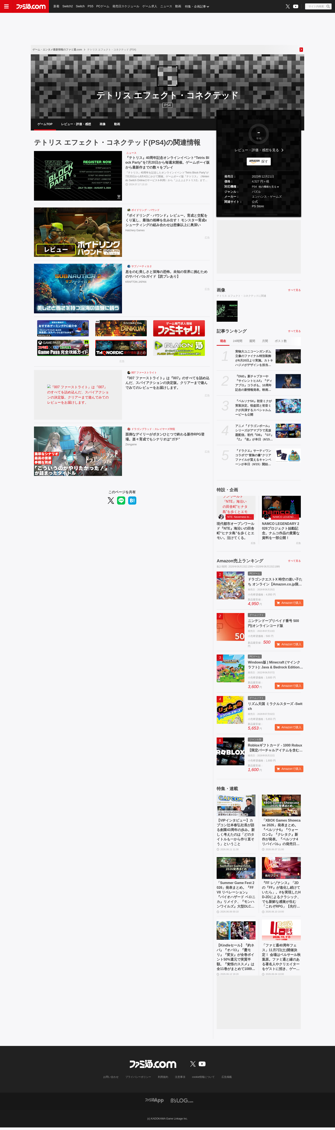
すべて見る (294, 290)
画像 (103, 124)
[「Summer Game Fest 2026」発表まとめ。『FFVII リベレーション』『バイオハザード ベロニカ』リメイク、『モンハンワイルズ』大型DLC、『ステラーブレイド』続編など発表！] (236, 869)
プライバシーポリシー (138, 1079)
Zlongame (131, 445)
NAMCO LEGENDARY (286, 517)
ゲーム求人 (149, 6)
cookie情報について (203, 1079)
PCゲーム (102, 6)
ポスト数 (281, 341)
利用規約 (163, 1079)
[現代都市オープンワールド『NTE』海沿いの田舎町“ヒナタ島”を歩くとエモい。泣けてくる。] (236, 507)
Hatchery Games (135, 230)
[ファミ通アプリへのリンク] (154, 1103)
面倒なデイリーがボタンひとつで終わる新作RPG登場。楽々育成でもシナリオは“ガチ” (165, 437)
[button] (258, 212)
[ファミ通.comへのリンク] (31, 6)
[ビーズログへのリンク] (182, 1103)
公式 (255, 202)
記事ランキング (232, 331)
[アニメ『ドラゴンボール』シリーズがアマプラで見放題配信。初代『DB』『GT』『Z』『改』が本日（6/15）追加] (288, 431)
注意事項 (180, 1079)
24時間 (237, 341)
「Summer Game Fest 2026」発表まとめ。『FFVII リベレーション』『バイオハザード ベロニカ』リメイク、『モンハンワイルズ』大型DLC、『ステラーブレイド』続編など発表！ (236, 897)
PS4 (167, 105)
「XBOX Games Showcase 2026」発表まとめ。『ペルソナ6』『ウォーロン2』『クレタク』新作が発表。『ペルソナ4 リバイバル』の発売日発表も (281, 834)
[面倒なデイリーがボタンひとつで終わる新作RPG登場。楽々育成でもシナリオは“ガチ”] (78, 452)
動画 (178, 6)
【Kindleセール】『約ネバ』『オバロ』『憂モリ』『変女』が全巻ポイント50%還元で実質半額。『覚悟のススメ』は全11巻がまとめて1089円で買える (236, 960)
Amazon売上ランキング (240, 561)
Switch (80, 6)
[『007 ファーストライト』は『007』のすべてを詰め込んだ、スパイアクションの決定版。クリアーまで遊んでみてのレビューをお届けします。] (78, 395)
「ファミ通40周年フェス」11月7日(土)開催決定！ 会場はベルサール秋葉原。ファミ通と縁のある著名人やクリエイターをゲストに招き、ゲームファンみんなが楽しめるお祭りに (281, 960)
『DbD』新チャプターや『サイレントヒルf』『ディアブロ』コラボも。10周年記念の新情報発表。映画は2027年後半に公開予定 (254, 384)
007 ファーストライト (144, 373)
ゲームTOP (45, 124)
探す (264, 162)
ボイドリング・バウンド (145, 210)
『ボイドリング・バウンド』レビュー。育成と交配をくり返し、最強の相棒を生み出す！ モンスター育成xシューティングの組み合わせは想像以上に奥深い (166, 220)
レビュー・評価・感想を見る (257, 151)
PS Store (258, 206)
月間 (265, 341)
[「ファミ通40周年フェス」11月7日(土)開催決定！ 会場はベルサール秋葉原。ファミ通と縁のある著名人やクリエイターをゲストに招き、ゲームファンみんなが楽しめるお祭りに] (281, 932)
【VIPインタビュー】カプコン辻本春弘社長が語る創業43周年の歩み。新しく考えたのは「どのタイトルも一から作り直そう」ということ (236, 833)
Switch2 (67, 6)
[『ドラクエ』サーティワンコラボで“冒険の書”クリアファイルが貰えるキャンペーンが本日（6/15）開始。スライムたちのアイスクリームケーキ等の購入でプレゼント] (288, 456)
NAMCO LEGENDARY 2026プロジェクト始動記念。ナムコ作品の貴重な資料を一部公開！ (281, 532)
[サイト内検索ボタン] (318, 6)
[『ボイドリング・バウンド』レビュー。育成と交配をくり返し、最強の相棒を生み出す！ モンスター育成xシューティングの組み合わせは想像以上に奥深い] (78, 233)
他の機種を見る (267, 187)
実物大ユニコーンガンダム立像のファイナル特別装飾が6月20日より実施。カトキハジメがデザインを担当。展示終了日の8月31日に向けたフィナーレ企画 (254, 359)
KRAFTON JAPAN (135, 282)
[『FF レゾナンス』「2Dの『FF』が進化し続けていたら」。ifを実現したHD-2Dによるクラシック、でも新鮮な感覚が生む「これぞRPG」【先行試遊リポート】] (281, 869)
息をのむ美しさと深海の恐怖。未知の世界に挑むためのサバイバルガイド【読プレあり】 (166, 275)
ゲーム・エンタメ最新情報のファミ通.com (57, 49)
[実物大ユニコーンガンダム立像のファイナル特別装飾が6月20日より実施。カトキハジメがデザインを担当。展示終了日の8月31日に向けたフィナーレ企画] (288, 357)
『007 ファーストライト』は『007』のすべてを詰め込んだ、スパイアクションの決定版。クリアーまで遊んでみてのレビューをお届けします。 (167, 383)
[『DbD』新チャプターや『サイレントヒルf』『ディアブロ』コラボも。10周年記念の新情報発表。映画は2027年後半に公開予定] (288, 382)
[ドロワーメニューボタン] (6, 6)
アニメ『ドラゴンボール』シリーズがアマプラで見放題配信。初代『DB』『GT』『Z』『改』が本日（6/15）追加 (254, 433)
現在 (223, 341)
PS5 (90, 6)
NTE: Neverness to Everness (240, 517)
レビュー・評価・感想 (76, 124)
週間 (252, 341)
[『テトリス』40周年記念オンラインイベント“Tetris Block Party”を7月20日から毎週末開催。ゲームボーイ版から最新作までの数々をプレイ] (78, 176)
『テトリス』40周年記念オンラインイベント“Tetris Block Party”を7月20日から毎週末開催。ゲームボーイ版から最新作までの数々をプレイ (167, 163)
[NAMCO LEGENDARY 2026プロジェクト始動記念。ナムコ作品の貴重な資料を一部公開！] (281, 507)
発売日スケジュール (125, 6)
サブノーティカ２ (141, 266)
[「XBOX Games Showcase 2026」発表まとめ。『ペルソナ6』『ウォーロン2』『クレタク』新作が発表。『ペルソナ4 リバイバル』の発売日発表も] (281, 807)
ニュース (166, 6)
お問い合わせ (111, 1079)
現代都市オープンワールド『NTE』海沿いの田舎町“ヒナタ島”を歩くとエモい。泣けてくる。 (235, 532)
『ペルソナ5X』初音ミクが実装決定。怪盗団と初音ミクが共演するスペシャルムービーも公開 (253, 408)
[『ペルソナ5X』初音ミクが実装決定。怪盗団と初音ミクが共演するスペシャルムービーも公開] (288, 407)
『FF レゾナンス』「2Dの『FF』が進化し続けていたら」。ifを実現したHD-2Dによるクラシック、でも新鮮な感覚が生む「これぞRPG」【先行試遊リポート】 (281, 897)
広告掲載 (227, 1079)
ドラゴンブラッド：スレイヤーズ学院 (153, 429)
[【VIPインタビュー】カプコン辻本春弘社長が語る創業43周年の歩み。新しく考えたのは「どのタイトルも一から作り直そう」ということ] (236, 807)
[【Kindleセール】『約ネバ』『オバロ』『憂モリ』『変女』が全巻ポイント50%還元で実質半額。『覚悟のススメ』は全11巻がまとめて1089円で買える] (236, 932)
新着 (56, 6)
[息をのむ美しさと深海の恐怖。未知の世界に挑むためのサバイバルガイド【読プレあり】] (78, 289)
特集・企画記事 (195, 6)
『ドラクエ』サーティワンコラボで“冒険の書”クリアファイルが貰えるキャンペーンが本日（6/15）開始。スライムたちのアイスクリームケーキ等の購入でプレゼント (253, 458)
